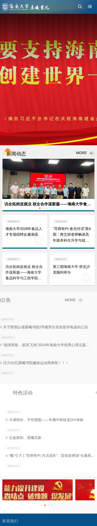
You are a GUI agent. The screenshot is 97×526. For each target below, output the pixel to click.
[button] (47, 142)
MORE (85, 153)
